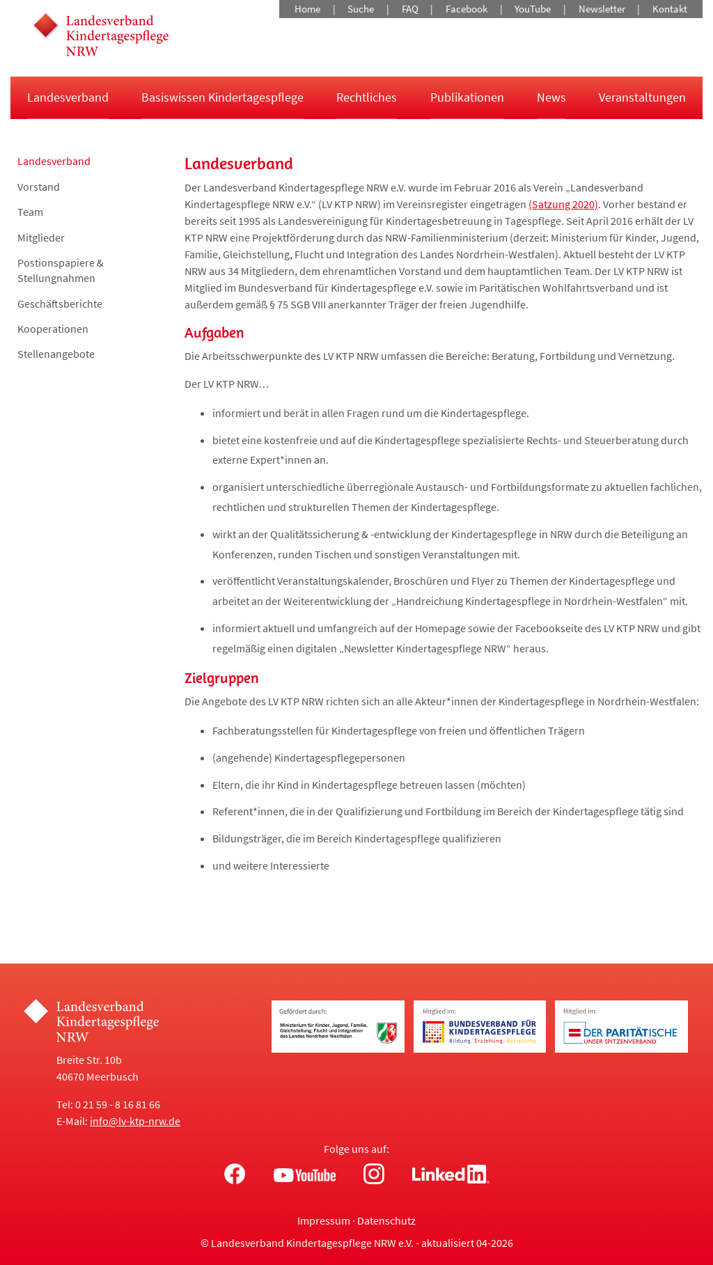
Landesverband (68, 97)
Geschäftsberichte (59, 304)
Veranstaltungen (642, 97)
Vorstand (38, 187)
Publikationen (467, 97)
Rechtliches (366, 97)
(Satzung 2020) (563, 204)
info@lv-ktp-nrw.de (135, 1121)
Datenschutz (386, 1220)
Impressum (323, 1220)
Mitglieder (41, 237)
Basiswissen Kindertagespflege (222, 97)
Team (30, 212)
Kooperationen (52, 329)
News (551, 97)
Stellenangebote (56, 354)
